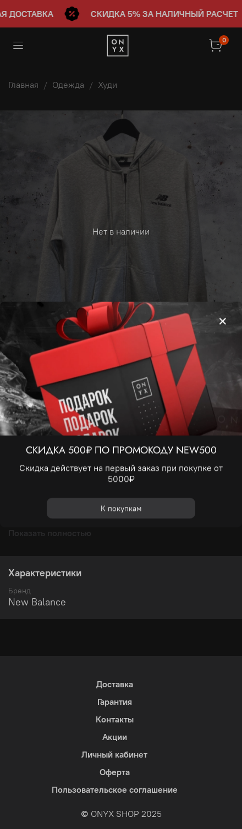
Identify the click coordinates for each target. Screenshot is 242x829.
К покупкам (121, 508)
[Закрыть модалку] (223, 321)
